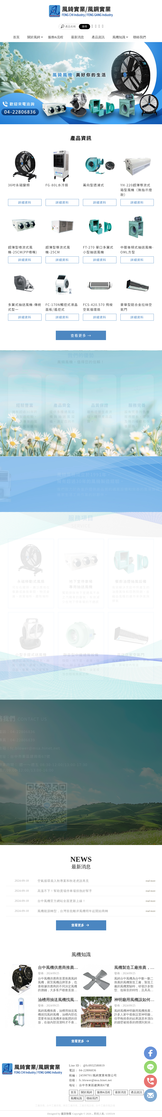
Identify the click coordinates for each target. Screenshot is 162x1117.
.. (92, 1113)
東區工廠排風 (70, 1105)
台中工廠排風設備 (105, 1105)
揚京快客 (66, 1113)
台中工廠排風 (54, 1105)
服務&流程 (55, 37)
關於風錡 (33, 37)
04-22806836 (87, 1070)
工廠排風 (40, 1105)
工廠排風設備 (86, 1105)
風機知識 (118, 37)
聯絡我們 (139, 37)
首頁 (16, 37)
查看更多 (81, 335)
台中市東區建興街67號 (94, 1085)
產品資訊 (98, 37)
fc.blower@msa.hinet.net (95, 1080)
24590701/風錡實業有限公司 (98, 1075)
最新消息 (77, 37)
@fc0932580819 (94, 1065)
